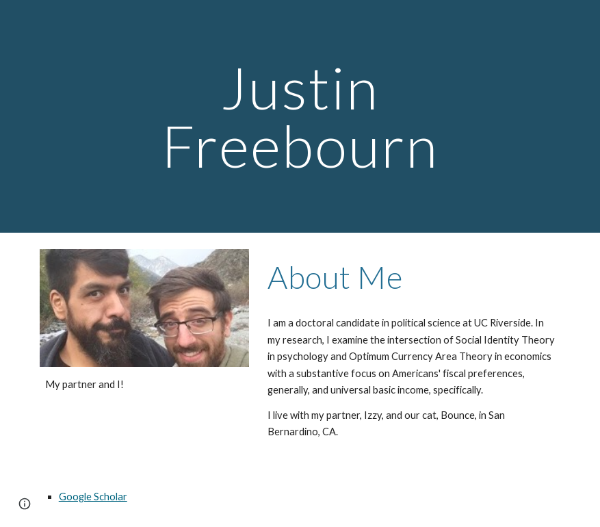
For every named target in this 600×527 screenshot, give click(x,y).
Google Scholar (93, 496)
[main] (300, 117)
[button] (24, 503)
